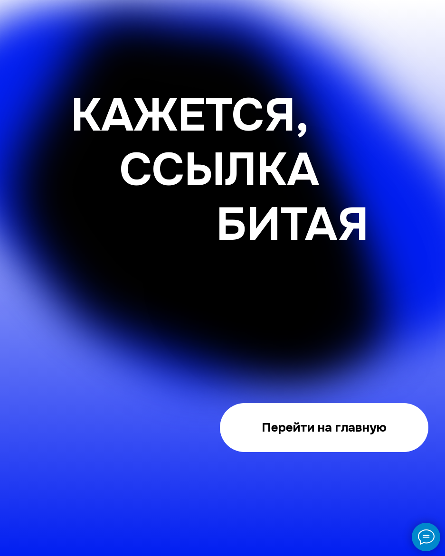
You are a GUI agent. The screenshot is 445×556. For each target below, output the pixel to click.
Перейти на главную (324, 427)
